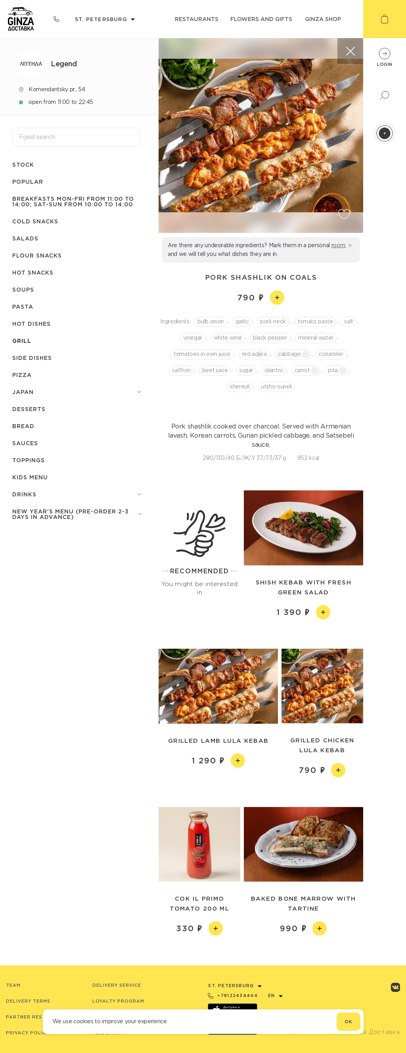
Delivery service (116, 985)
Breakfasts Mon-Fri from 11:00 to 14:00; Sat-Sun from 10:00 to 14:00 (73, 201)
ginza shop (323, 19)
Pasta (22, 306)
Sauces (25, 443)
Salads (25, 238)
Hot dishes (31, 324)
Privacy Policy (28, 1032)
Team (13, 985)
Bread (23, 426)
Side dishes (32, 358)
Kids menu (30, 477)
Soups (23, 289)
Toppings (28, 460)
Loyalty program (118, 1001)
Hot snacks (33, 272)
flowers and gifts (261, 19)
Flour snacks (37, 255)
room (338, 245)
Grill (21, 341)
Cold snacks (35, 221)
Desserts (29, 409)
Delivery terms (28, 1001)
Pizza (22, 375)
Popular (27, 181)
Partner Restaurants (38, 1017)
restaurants (196, 19)
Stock (23, 164)
